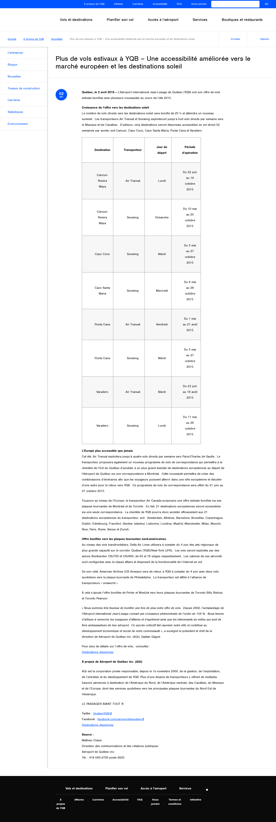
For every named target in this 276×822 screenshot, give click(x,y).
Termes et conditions (174, 802)
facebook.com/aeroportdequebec (119, 719)
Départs (260, 39)
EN (266, 4)
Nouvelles (56, 39)
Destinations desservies (97, 652)
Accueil (12, 39)
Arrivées (231, 39)
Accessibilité (160, 4)
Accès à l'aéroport (153, 788)
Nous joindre (198, 4)
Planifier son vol (116, 788)
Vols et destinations (79, 788)
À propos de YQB (94, 4)
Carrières (137, 4)
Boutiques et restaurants (242, 19)
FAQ (179, 4)
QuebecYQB (101, 713)
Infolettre (195, 799)
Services (185, 788)
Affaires (118, 4)
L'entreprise (15, 53)
